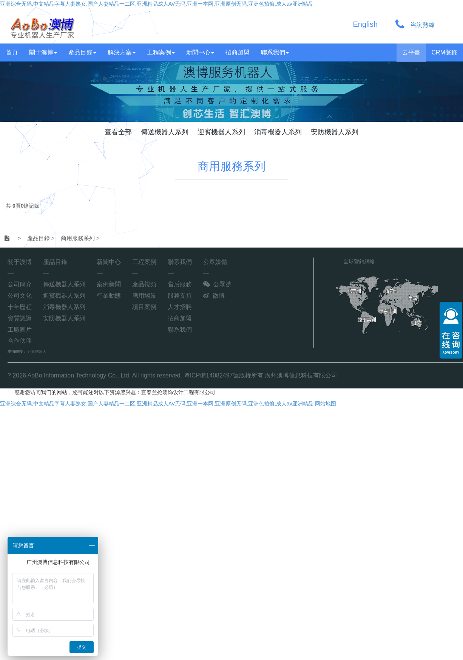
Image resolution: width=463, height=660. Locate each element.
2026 (19, 375)
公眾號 (222, 284)
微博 (219, 295)
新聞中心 (200, 52)
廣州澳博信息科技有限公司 (301, 375)
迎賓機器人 (37, 351)
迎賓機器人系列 (221, 132)
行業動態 (109, 295)
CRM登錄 (444, 52)
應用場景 (144, 295)
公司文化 (20, 295)
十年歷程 (20, 307)
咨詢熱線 (423, 25)
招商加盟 (237, 52)
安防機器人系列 (334, 132)
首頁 (12, 52)
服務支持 (180, 295)
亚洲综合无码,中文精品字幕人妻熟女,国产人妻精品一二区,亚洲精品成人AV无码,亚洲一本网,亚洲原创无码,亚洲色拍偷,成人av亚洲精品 (156, 4)
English (365, 24)
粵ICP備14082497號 (211, 375)
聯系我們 (275, 52)
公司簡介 (20, 284)
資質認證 (20, 318)
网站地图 (325, 404)
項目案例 (144, 307)
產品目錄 (82, 52)
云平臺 (411, 52)
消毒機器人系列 (278, 132)
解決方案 (122, 52)
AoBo (35, 375)
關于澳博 (43, 52)
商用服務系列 (231, 166)
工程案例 (161, 52)
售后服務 (180, 284)
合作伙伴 (20, 340)
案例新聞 (109, 284)
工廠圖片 (20, 329)
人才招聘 (180, 307)
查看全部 (118, 132)
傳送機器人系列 (164, 132)
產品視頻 (144, 284)
